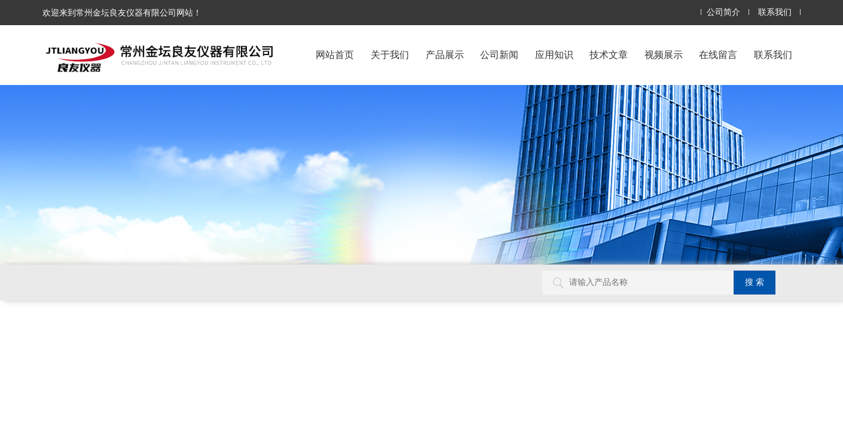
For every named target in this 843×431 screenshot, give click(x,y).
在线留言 (718, 55)
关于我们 (390, 55)
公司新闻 (499, 55)
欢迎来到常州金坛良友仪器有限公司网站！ (121, 12)
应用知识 (554, 55)
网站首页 (335, 55)
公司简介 (723, 12)
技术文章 (609, 55)
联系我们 (775, 12)
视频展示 (664, 55)
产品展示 (445, 55)
